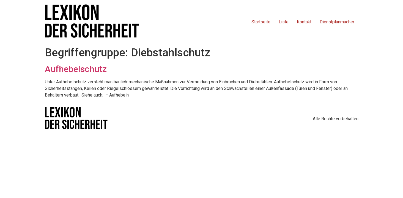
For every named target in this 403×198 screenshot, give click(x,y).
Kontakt (304, 21)
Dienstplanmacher (337, 21)
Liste (284, 21)
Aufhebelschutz (76, 69)
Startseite (260, 21)
